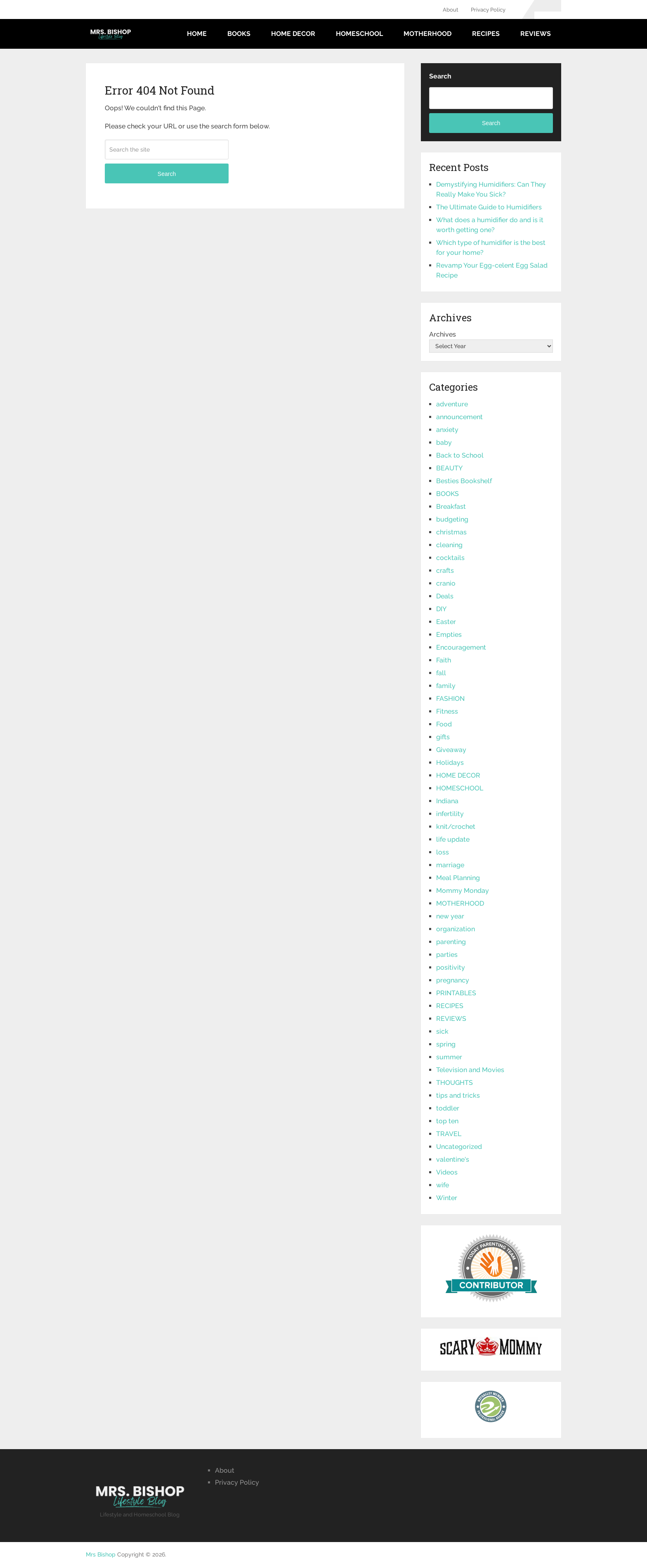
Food (444, 724)
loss (442, 852)
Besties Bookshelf (464, 481)
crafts (445, 570)
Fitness (447, 711)
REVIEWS (535, 34)
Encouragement (461, 647)
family (446, 686)
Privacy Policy (488, 10)
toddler (447, 1108)
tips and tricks (458, 1095)
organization (455, 929)
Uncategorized (459, 1147)
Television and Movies (470, 1070)
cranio (446, 583)
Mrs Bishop (101, 1554)
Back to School (460, 455)
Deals (444, 596)
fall (441, 673)
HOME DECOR (293, 34)
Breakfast (451, 506)
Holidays (450, 762)
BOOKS (238, 34)
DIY (441, 609)
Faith (443, 660)
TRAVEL (448, 1134)
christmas (451, 532)
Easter (446, 622)
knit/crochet (455, 826)
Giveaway (451, 750)
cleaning (449, 545)
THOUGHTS (454, 1083)
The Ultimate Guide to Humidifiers (489, 207)
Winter (446, 1198)
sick (442, 1031)
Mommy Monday (462, 891)
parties (447, 955)
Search (167, 174)
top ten (447, 1121)
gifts (443, 737)
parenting (451, 942)
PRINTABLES (456, 993)
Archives (442, 334)
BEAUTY (449, 468)
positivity (450, 967)
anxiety (447, 430)
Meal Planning (458, 878)
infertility (450, 814)
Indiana (447, 801)
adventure (452, 404)
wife (442, 1185)
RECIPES (486, 34)
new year (450, 916)
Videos (447, 1172)
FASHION (450, 698)
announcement (459, 417)
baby (444, 442)
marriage (450, 865)
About (450, 10)
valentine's (452, 1159)
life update (453, 839)
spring (446, 1044)
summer (449, 1057)
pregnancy (452, 980)
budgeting (452, 519)
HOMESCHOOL (359, 34)
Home (197, 34)
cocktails (450, 558)
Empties (449, 634)
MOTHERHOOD (427, 34)
